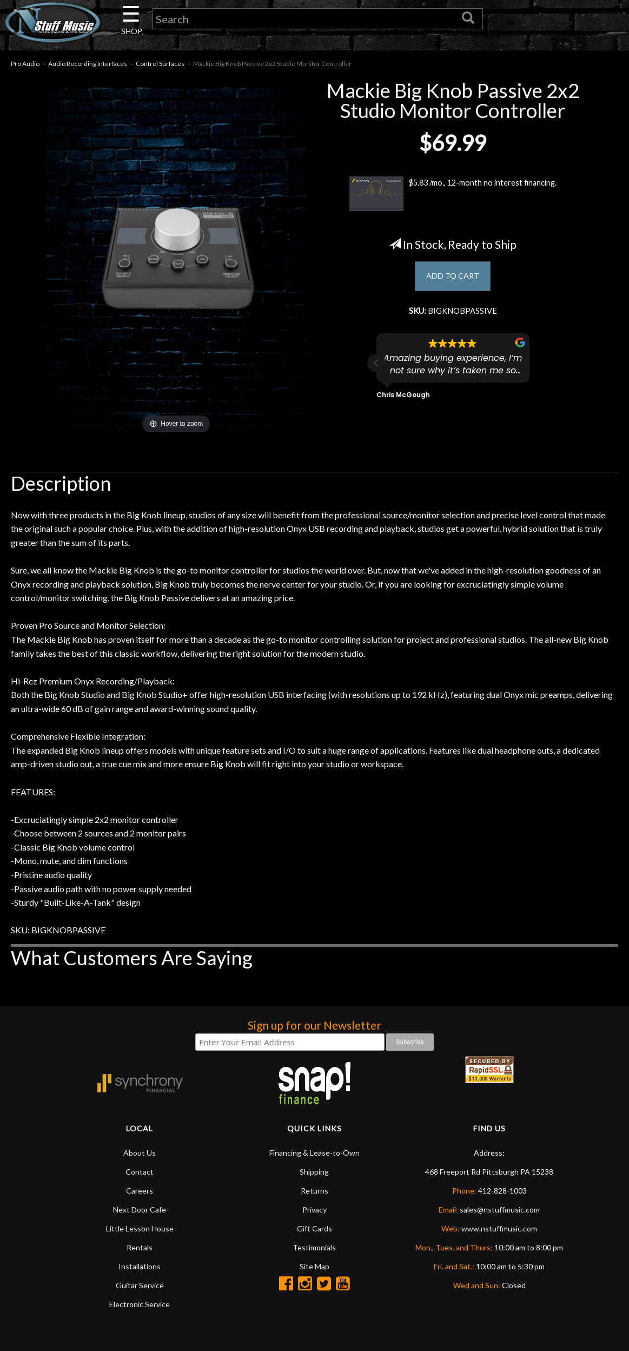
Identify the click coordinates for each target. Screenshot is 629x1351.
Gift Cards (314, 1231)
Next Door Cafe (139, 1212)
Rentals (140, 1250)
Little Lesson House (140, 1231)
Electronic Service (139, 1307)
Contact (139, 1174)
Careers (139, 1193)
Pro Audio (25, 66)
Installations (139, 1269)
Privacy (314, 1212)
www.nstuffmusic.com (499, 1231)
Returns (314, 1193)
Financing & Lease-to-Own (314, 1155)
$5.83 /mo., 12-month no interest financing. (452, 196)
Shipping (314, 1174)
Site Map (314, 1269)
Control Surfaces (160, 66)
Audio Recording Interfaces (87, 66)
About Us (139, 1155)
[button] (376, 368)
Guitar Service (140, 1288)
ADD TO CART (453, 279)
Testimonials (314, 1250)
